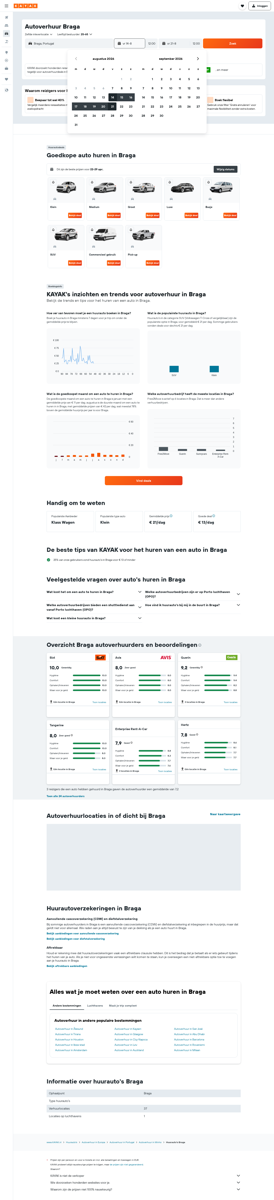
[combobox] (39, 34)
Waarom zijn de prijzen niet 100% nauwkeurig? (145, 1189)
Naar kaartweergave (225, 814)
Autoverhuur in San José (188, 1029)
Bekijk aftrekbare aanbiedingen (67, 966)
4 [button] (85, 88)
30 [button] (131, 115)
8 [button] (122, 88)
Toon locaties (99, 702)
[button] (6, 6)
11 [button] (85, 97)
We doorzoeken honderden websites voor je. (145, 1182)
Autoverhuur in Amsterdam (71, 1050)
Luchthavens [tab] (95, 1005)
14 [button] (112, 97)
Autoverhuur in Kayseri (128, 1029)
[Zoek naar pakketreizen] (6, 41)
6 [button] (103, 88)
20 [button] (103, 106)
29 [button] (121, 115)
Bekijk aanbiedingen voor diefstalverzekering (76, 938)
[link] (143, 480)
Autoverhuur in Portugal (122, 1142)
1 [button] (121, 79)
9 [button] (131, 88)
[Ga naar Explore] (6, 52)
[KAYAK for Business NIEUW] (6, 68)
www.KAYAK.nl (54, 1142)
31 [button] (76, 125)
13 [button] (103, 97)
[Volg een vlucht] (6, 60)
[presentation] (200, 645)
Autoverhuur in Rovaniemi (189, 1045)
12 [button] (94, 97)
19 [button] (94, 106)
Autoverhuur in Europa (93, 1142)
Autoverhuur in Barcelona (189, 1039)
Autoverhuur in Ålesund (69, 1029)
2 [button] (131, 79)
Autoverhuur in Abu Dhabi (189, 1034)
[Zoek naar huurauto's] (6, 33)
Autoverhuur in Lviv (126, 1045)
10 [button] (76, 97)
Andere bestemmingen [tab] (67, 1005)
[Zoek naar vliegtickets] (6, 17)
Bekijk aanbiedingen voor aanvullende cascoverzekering (83, 933)
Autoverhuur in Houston (69, 1039)
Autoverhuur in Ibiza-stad (70, 1045)
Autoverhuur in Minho (150, 1142)
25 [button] (85, 115)
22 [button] (121, 106)
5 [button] (94, 88)
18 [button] (85, 106)
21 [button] (112, 106)
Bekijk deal (75, 215)
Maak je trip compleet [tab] (123, 1005)
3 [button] (76, 88)
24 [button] (76, 115)
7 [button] (112, 88)
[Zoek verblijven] (6, 25)
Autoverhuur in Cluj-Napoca (131, 1039)
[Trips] (6, 79)
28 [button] (112, 115)
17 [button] (76, 106)
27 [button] (103, 115)
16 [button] (130, 97)
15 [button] (121, 97)
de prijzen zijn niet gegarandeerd (126, 1164)
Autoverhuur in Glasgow (129, 1034)
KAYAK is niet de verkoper (145, 1175)
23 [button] (130, 106)
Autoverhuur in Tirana (67, 1034)
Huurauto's (71, 1142)
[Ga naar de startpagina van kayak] (25, 6)
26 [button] (94, 115)
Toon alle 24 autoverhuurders (65, 796)
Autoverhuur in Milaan (187, 1050)
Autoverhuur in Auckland (129, 1050)
